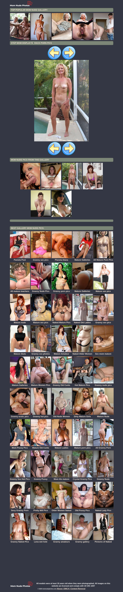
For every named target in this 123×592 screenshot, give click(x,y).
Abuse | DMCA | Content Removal (71, 589)
